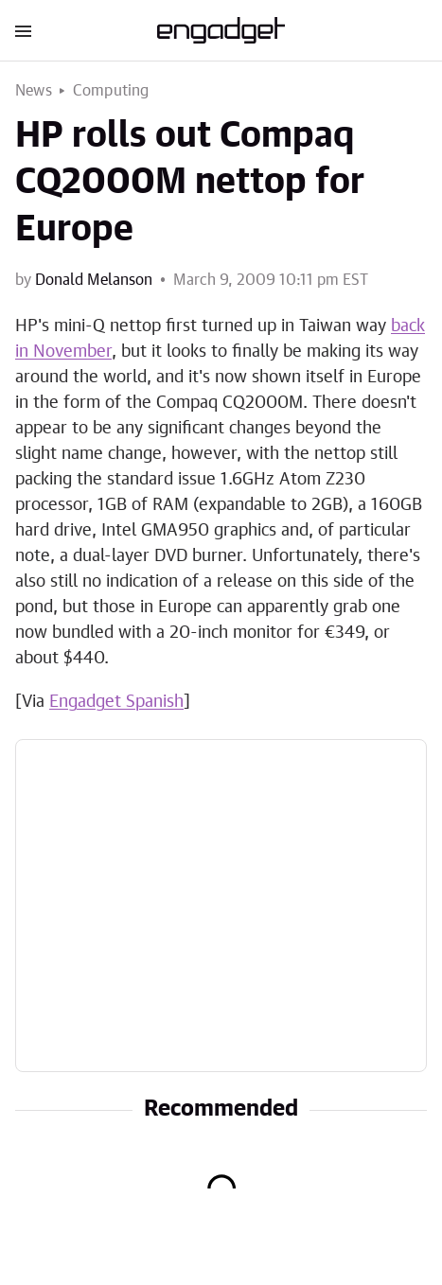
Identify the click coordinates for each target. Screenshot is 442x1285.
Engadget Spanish (116, 702)
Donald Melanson (93, 280)
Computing (111, 90)
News (33, 90)
